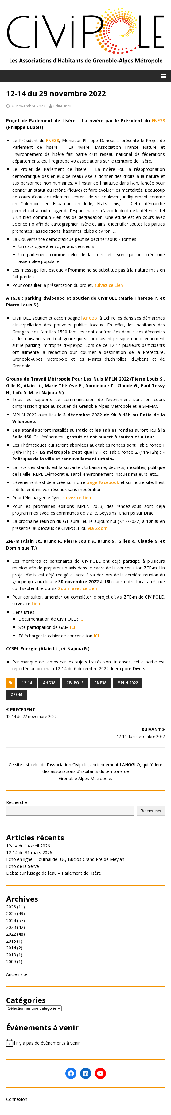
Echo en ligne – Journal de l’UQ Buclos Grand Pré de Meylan (65, 859)
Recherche (16, 802)
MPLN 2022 (127, 682)
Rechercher (150, 811)
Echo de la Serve (22, 866)
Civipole (75, 682)
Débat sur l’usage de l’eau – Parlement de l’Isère (53, 873)
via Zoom (98, 528)
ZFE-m (16, 694)
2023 (11, 927)
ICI (81, 619)
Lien (36, 603)
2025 (11, 913)
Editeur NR (63, 106)
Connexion (16, 1099)
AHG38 (90, 318)
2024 (11, 920)
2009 (11, 961)
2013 (11, 955)
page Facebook (103, 482)
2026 (11, 907)
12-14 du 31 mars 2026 (29, 852)
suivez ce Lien (108, 285)
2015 (11, 941)
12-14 (27, 682)
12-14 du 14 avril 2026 (28, 846)
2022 (11, 934)
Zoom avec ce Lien (77, 588)
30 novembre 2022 (28, 106)
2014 (11, 948)
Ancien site (17, 974)
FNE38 (158, 120)
